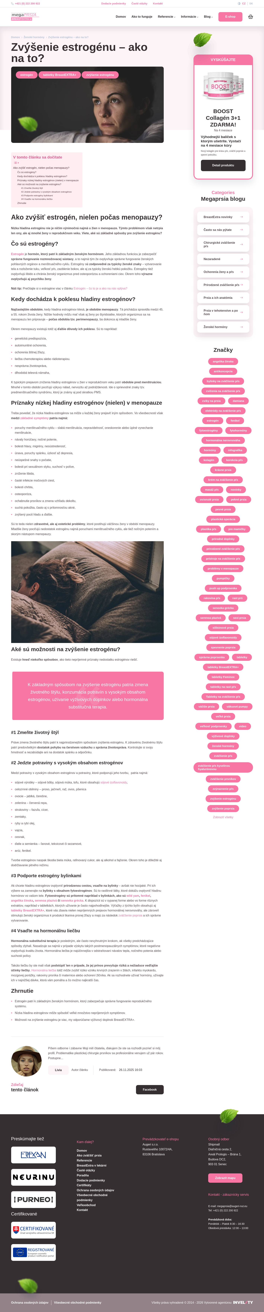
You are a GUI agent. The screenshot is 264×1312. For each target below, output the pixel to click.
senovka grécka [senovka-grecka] (223, 607)
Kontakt (158, 3)
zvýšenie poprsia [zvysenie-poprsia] (223, 808)
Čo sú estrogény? (26, 172)
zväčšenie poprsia (130, 915)
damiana (238, 400)
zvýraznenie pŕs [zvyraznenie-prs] (223, 788)
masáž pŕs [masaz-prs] (212, 489)
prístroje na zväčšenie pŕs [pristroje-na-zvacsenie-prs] (223, 558)
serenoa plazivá (46, 900)
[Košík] (250, 16)
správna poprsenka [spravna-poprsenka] (212, 657)
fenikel (145, 895)
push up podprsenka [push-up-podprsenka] (223, 588)
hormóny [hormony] (210, 450)
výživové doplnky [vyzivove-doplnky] (223, 736)
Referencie (166, 16)
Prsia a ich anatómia (218, 297)
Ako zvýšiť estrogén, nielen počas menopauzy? (41, 167)
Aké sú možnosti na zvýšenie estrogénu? (39, 184)
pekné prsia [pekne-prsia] (238, 499)
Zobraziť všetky (223, 817)
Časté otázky (140, 3)
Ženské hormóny (34, 37)
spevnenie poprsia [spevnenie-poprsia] (223, 647)
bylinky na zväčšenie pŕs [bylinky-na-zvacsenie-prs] (223, 381)
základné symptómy (34, 418)
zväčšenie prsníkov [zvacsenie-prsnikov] (223, 778)
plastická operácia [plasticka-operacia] (223, 519)
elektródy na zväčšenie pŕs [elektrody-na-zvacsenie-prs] (223, 410)
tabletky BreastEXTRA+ (59, 74)
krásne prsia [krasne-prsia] (223, 469)
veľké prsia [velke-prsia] (223, 716)
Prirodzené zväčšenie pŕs (221, 285)
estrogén (26, 74)
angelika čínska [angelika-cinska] (223, 361)
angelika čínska (22, 900)
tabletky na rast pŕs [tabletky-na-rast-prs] (223, 686)
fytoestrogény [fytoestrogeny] (208, 430)
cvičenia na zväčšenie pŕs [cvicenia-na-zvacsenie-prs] (223, 391)
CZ (244, 3)
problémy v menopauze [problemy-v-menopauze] (223, 568)
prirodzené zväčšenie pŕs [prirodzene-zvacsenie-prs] (223, 548)
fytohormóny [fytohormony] (238, 430)
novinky (236, 489)
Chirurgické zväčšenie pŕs (219, 244)
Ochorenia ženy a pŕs (219, 271)
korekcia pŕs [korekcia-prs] (234, 460)
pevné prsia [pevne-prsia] (223, 509)
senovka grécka (72, 900)
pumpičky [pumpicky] (223, 578)
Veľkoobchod (86, 1205)
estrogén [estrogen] (213, 420)
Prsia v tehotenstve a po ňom (221, 312)
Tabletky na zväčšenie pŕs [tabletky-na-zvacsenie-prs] (223, 696)
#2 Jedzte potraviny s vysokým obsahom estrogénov (46, 192)
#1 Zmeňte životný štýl (32, 188)
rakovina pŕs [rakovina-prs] (212, 598)
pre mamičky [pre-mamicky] (237, 529)
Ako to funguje (142, 16)
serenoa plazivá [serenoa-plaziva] (210, 617)
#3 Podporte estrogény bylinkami (37, 195)
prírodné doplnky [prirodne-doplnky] (223, 538)
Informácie (189, 16)
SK (251, 3)
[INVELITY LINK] (243, 1302)
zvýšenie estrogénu (100, 74)
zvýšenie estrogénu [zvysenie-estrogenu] (223, 798)
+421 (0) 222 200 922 (25, 3)
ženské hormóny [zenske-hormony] (223, 746)
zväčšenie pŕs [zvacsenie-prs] (223, 755)
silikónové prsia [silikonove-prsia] (223, 627)
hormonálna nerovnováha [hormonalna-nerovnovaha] (223, 440)
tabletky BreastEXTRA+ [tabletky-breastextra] (223, 667)
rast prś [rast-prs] (237, 598)
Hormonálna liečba (43, 970)
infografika (235, 450)
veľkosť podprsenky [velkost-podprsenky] (213, 726)
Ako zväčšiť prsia (89, 1155)
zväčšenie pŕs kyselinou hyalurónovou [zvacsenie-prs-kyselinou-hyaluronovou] (214, 767)
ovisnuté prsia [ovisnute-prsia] (209, 499)
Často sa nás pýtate (218, 229)
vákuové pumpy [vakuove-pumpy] (237, 706)
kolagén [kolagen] (209, 460)
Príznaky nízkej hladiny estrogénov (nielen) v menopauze (48, 180)
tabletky (242, 657)
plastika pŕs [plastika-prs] (208, 529)
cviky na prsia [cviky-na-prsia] (211, 400)
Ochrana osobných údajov (95, 1190)
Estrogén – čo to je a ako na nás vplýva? (100, 288)
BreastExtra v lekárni (91, 1165)
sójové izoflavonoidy (113, 782)
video (242, 726)
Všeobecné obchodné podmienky (77, 1302)
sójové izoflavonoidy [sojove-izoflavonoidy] (223, 637)
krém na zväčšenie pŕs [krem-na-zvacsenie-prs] (223, 479)
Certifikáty (84, 1185)
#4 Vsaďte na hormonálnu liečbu (36, 199)
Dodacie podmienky (113, 3)
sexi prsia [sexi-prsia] (239, 617)
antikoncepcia (223, 371)
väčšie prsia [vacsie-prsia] (207, 706)
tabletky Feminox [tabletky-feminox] (223, 677)
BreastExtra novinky (218, 217)
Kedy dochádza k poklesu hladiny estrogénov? (42, 176)
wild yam (133, 895)
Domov (121, 16)
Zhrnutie (21, 203)
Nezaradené (212, 259)
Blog (208, 16)
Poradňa (83, 1175)
